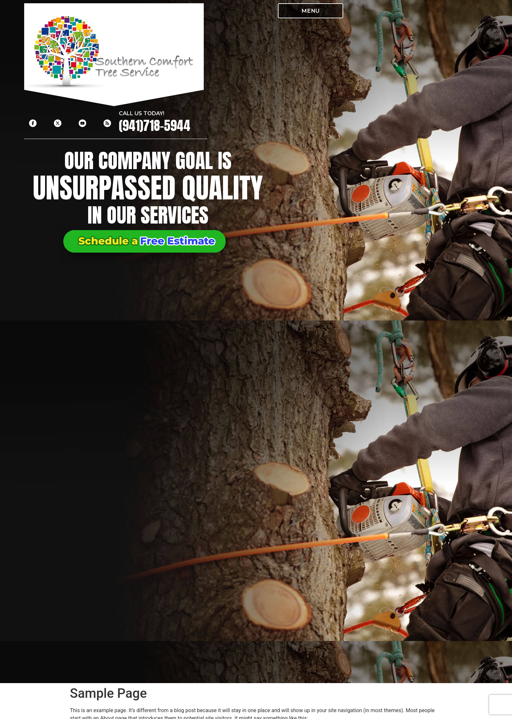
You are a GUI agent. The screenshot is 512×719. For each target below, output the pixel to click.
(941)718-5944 (154, 125)
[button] (310, 10)
